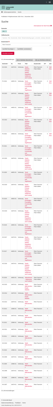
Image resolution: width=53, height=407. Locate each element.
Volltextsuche (5, 35)
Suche (19, 12)
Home (24, 403)
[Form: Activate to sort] (20, 63)
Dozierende (5, 41)
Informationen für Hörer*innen (43, 25)
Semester (4, 28)
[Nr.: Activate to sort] (13, 63)
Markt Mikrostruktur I (28, 358)
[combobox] (26, 31)
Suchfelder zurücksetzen (24, 49)
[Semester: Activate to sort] (5, 63)
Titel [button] (26, 63)
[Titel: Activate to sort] (28, 63)
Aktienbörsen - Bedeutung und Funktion (28, 279)
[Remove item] (5, 31)
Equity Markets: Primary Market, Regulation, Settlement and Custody (28, 72)
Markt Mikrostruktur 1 (28, 303)
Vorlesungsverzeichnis (9, 12)
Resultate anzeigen (7, 53)
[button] (5, 63)
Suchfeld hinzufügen (8, 49)
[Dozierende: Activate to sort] (38, 63)
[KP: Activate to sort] (45, 63)
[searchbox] (7, 31)
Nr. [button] (12, 63)
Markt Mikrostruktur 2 (28, 310)
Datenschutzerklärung (7, 403)
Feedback (18, 403)
